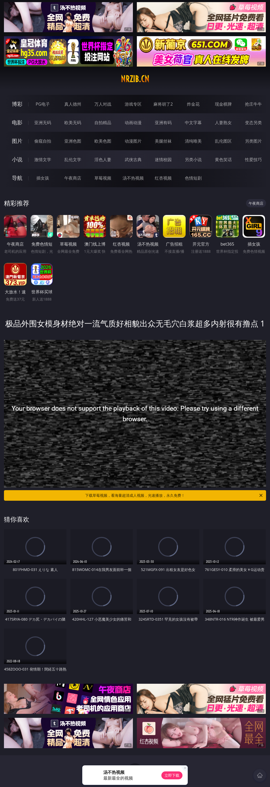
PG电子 (43, 104)
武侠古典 (133, 159)
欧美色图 (102, 141)
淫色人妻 (102, 159)
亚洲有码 (163, 122)
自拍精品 (102, 122)
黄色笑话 (223, 159)
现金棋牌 (223, 104)
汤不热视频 (133, 178)
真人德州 (72, 104)
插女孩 (42, 178)
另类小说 (193, 159)
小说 (17, 159)
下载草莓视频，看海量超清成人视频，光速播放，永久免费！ (174, 495)
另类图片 (253, 141)
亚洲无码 (42, 122)
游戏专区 (133, 104)
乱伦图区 (223, 141)
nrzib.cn (135, 79)
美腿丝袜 (163, 141)
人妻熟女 (223, 122)
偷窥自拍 (42, 141)
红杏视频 (163, 178)
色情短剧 (193, 178)
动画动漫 (133, 122)
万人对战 (102, 104)
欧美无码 (72, 122)
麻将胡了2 (163, 104)
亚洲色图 (72, 141)
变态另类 (253, 122)
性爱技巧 (253, 159)
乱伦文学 (72, 159)
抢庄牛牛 (253, 104)
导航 (17, 177)
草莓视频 (102, 178)
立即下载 (172, 775)
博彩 (17, 103)
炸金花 (193, 104)
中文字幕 (193, 122)
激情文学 (42, 159)
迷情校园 (163, 159)
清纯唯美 (193, 141)
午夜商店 (72, 178)
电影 (17, 122)
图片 (17, 140)
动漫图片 (133, 141)
